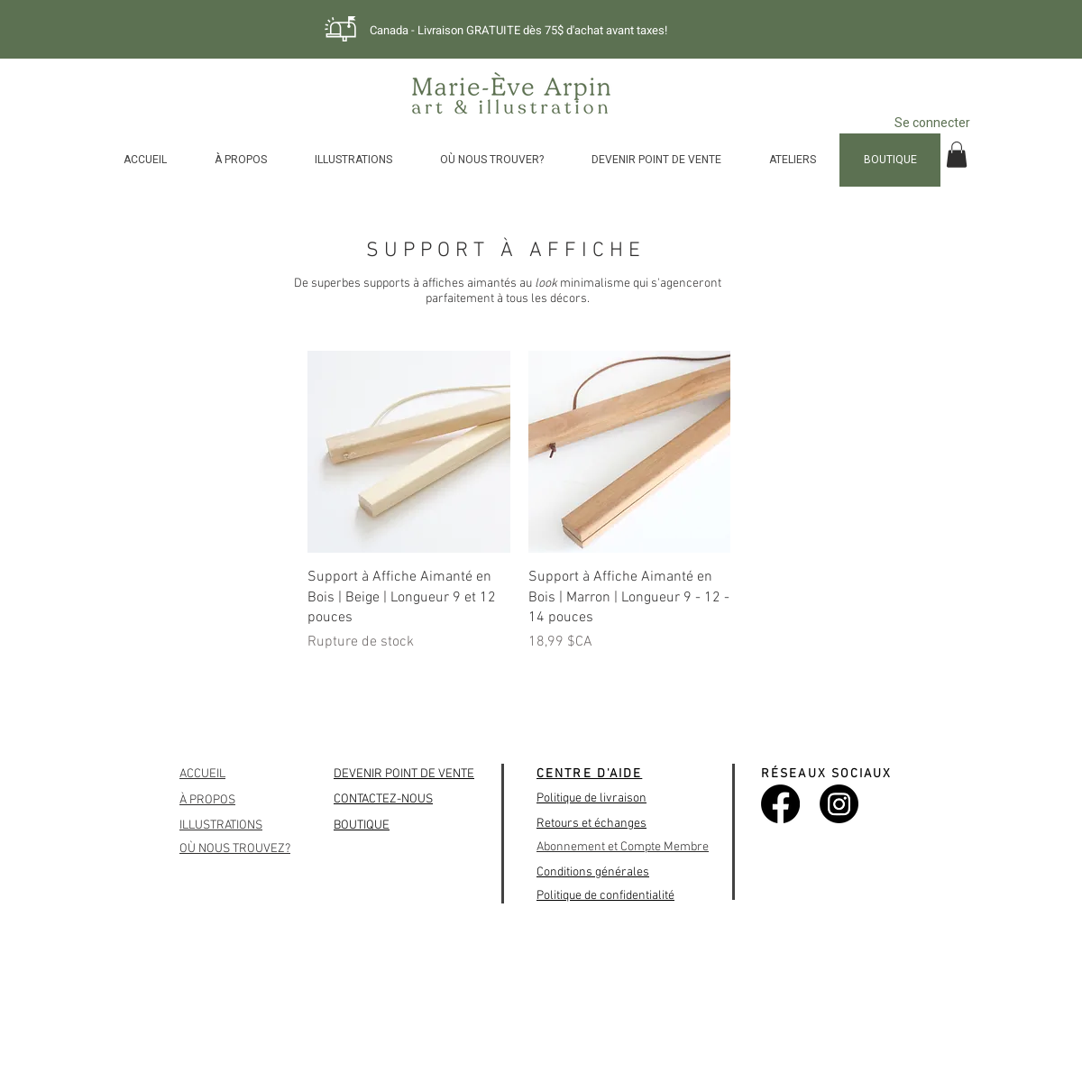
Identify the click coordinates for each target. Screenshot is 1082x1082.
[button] (956, 155)
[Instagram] (839, 803)
